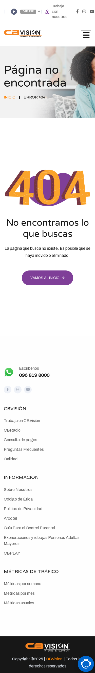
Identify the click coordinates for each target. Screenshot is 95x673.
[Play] (14, 11)
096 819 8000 (34, 375)
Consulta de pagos (20, 440)
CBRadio (12, 430)
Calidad (10, 459)
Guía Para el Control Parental (29, 528)
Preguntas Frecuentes (24, 449)
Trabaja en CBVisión (22, 420)
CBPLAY (12, 553)
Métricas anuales (19, 603)
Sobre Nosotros (18, 489)
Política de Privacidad (23, 509)
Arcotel (10, 518)
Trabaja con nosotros (59, 11)
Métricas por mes (19, 593)
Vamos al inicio (45, 278)
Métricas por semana (22, 584)
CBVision (54, 659)
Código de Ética (18, 499)
